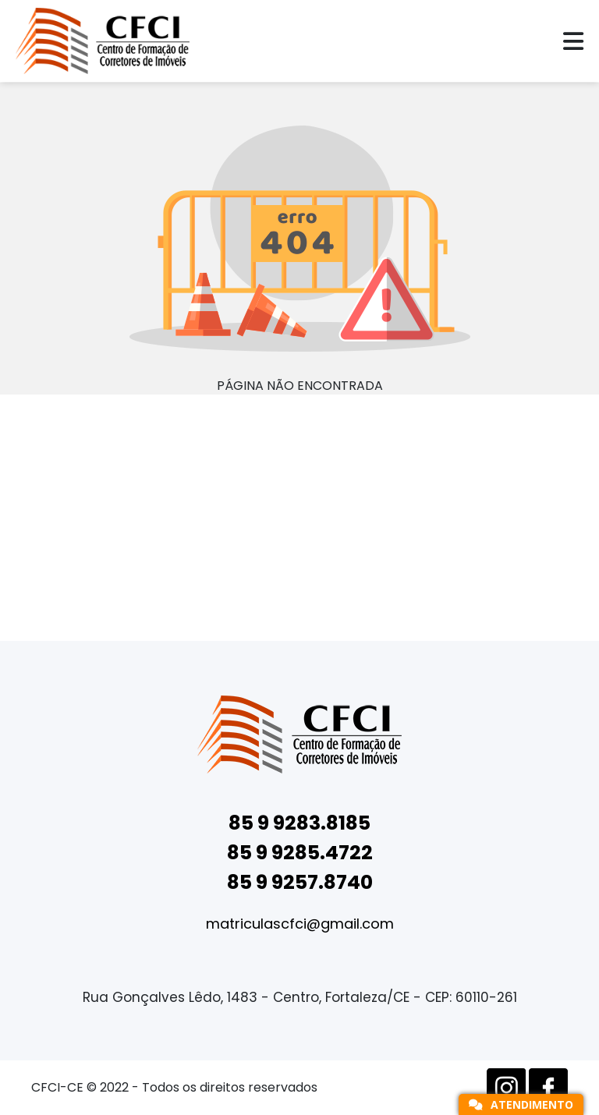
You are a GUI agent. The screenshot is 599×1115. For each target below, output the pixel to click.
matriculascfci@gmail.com (300, 923)
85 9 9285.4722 (300, 852)
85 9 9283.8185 (299, 823)
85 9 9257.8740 (300, 882)
